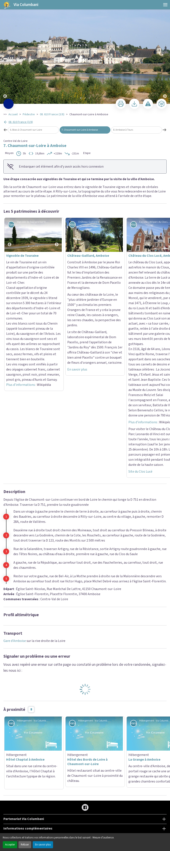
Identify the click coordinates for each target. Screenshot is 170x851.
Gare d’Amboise (14, 441)
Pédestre (29, 114)
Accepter (10, 845)
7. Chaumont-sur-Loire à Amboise (80, 130)
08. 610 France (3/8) (52, 114)
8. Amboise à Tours (123, 130)
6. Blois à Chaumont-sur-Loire (26, 130)
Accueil (13, 114)
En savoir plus (43, 845)
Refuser (25, 845)
